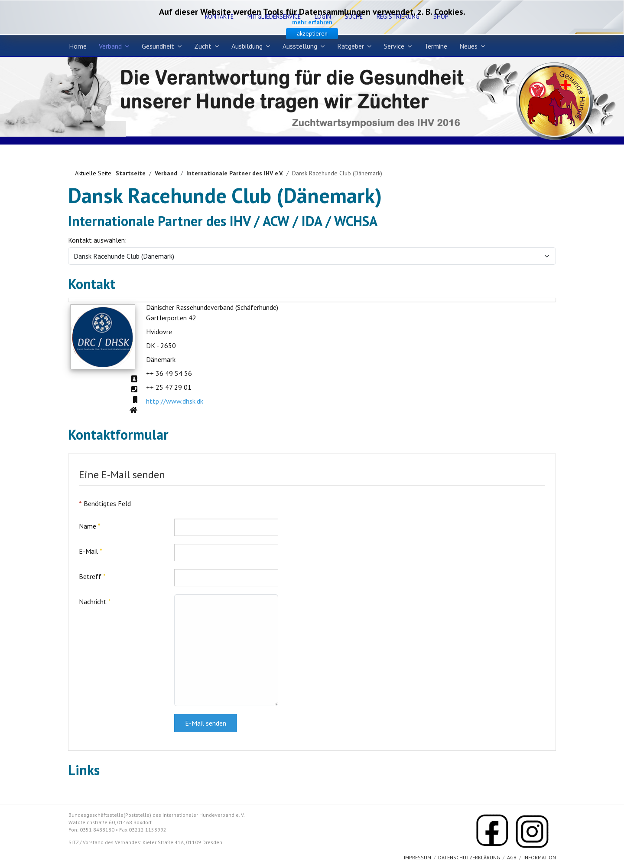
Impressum (417, 857)
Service (394, 46)
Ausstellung (300, 46)
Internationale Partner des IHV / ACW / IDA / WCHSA (222, 221)
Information (539, 857)
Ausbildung (247, 46)
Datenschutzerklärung (469, 857)
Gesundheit (158, 46)
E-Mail (90, 551)
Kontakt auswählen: (97, 240)
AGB (512, 857)
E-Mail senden (205, 723)
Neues (468, 46)
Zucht (202, 46)
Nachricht (95, 601)
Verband (110, 46)
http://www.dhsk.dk (174, 401)
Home (78, 46)
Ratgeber (350, 46)
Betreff (92, 576)
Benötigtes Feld (105, 503)
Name (90, 526)
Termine (435, 46)
